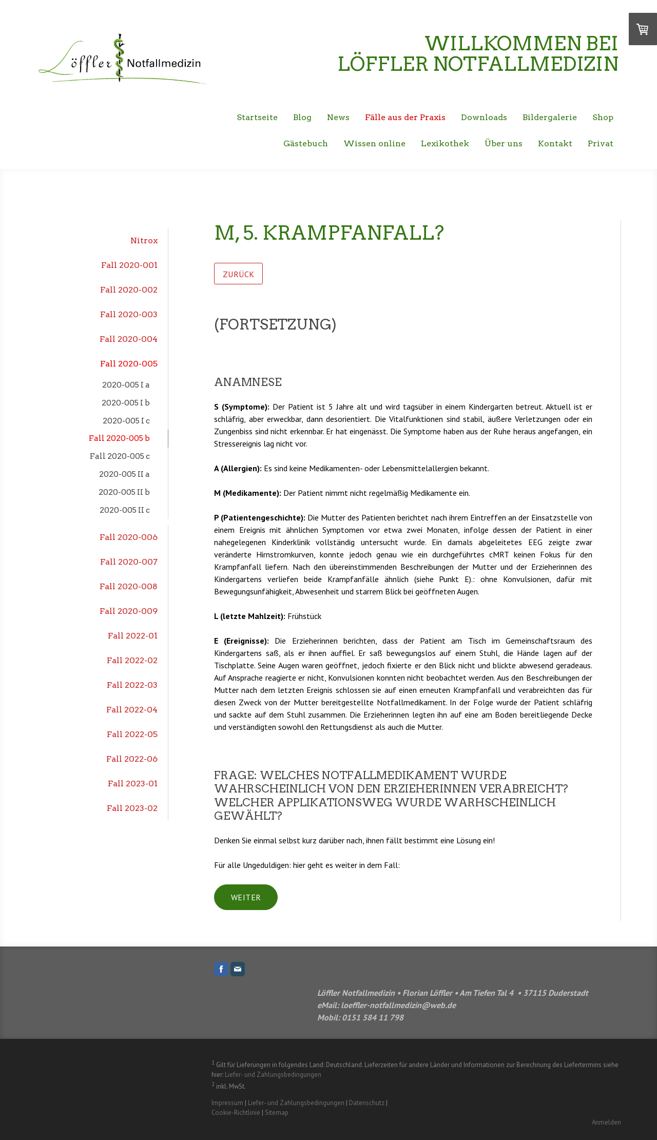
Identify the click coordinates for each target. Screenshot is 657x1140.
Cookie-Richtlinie (235, 1112)
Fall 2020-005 (129, 364)
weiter (246, 897)
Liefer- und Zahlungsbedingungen (273, 1074)
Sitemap (276, 1112)
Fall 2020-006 (129, 537)
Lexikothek (445, 143)
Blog (302, 117)
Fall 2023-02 (132, 808)
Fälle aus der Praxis (405, 117)
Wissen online (374, 143)
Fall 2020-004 (129, 339)
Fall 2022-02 (132, 660)
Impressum (227, 1102)
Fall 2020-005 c (120, 456)
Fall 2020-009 (129, 611)
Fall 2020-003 (129, 314)
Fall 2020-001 (129, 265)
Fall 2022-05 (132, 734)
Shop (602, 117)
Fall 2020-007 (129, 562)
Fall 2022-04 (132, 709)
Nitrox (144, 240)
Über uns (504, 143)
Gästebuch (305, 143)
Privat (600, 143)
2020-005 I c (126, 421)
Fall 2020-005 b (119, 438)
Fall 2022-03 (132, 685)
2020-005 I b (126, 403)
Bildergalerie (550, 117)
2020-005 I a (126, 385)
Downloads (484, 117)
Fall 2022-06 (132, 759)
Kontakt (555, 143)
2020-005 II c (125, 510)
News (338, 117)
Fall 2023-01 (133, 783)
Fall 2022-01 (133, 636)
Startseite (257, 117)
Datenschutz (366, 1102)
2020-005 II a (124, 474)
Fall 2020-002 (129, 290)
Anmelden (606, 1122)
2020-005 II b (124, 492)
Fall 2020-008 (129, 586)
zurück (238, 274)
